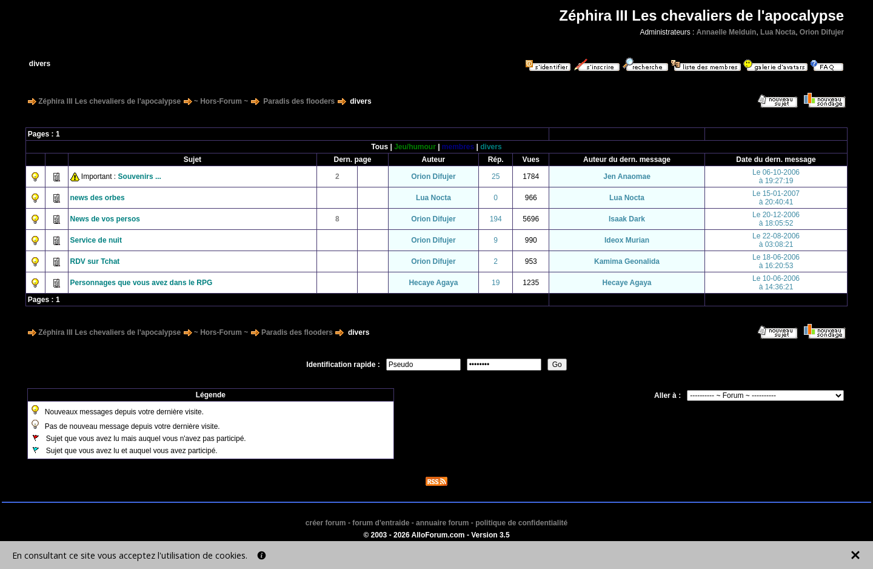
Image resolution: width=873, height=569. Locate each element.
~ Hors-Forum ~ (221, 101)
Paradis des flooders (299, 101)
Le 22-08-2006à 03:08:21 (776, 240)
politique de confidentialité (521, 523)
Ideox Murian (626, 240)
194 (496, 219)
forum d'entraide (380, 523)
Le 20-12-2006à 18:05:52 (776, 218)
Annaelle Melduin (727, 32)
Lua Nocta (777, 32)
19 (496, 282)
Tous (379, 147)
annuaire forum (442, 523)
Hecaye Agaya (433, 282)
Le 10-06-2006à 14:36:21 (776, 282)
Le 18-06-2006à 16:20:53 (776, 261)
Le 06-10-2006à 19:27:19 (776, 176)
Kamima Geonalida (627, 261)
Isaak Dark (627, 219)
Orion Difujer (822, 32)
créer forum (326, 523)
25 (496, 176)
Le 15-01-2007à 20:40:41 (776, 197)
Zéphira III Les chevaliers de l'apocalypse (109, 101)
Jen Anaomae (627, 176)
